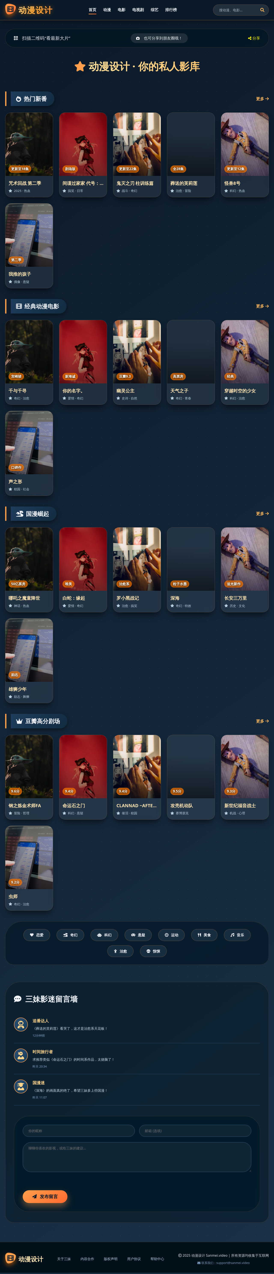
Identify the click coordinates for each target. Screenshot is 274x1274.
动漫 (107, 9)
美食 (209, 935)
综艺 (154, 9)
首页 (92, 9)
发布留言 (45, 1197)
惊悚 (154, 951)
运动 (174, 935)
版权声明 (111, 1260)
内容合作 (87, 1260)
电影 (121, 9)
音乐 (244, 935)
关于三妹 (64, 1260)
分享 (254, 38)
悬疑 (138, 935)
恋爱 (30, 935)
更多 (262, 99)
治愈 (119, 951)
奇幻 (65, 935)
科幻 (102, 935)
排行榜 (171, 9)
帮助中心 (157, 1260)
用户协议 (134, 1260)
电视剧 (138, 9)
